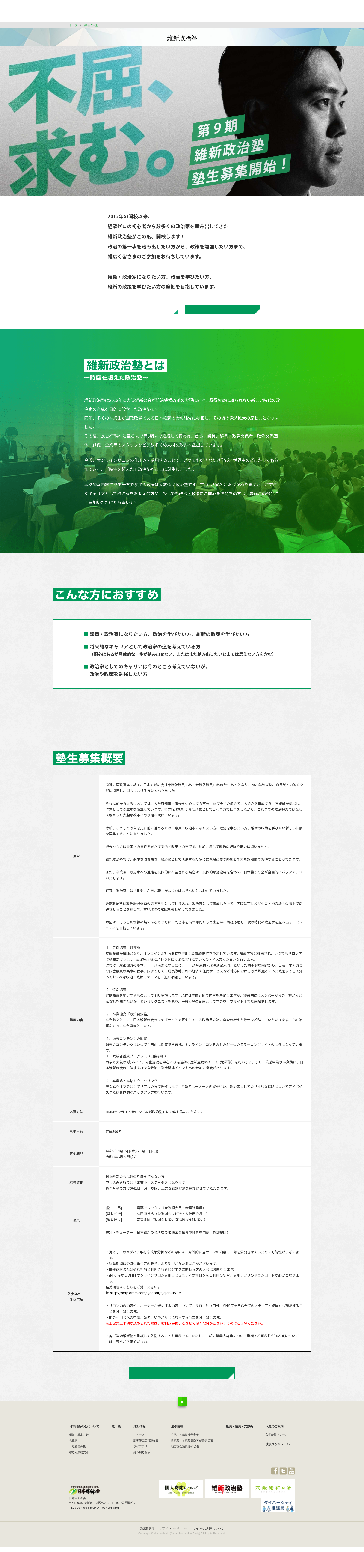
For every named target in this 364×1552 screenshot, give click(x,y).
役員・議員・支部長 (251, 12)
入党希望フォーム (277, 1453)
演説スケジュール (278, 1463)
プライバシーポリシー (174, 1542)
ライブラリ (140, 1465)
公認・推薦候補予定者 (185, 1453)
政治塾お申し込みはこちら (222, 313)
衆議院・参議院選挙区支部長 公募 (192, 1459)
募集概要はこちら (141, 313)
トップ (73, 25)
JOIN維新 (282, 12)
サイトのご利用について (208, 1542)
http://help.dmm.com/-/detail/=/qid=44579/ (145, 1300)
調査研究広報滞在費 (145, 1459)
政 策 (174, 12)
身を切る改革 (141, 1471)
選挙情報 (220, 12)
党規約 (73, 1459)
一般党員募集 (77, 1465)
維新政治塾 (91, 25)
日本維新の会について (144, 12)
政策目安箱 (147, 1542)
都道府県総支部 (79, 1471)
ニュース (139, 1453)
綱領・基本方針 (79, 1453)
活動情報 (197, 12)
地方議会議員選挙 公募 (185, 1465)
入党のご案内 (275, 1445)
